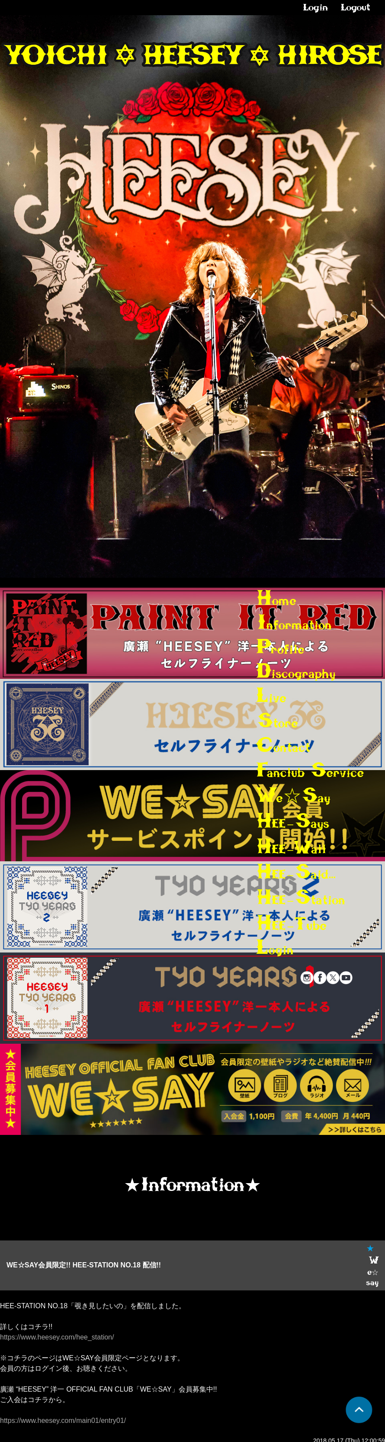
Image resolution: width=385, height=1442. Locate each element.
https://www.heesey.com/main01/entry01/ (63, 1420)
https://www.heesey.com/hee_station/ (57, 1337)
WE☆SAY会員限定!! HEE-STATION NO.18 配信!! (84, 1265)
